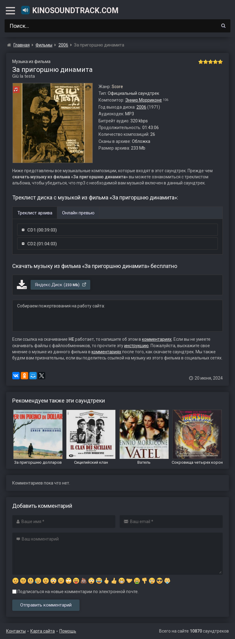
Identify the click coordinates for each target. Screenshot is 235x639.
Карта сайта (42, 631)
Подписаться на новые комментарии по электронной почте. (75, 591)
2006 (141, 107)
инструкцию (136, 345)
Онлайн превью (78, 213)
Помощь (67, 631)
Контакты (16, 631)
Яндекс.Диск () (61, 285)
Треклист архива (34, 213)
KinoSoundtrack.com (69, 10)
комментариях (157, 339)
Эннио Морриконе (143, 100)
